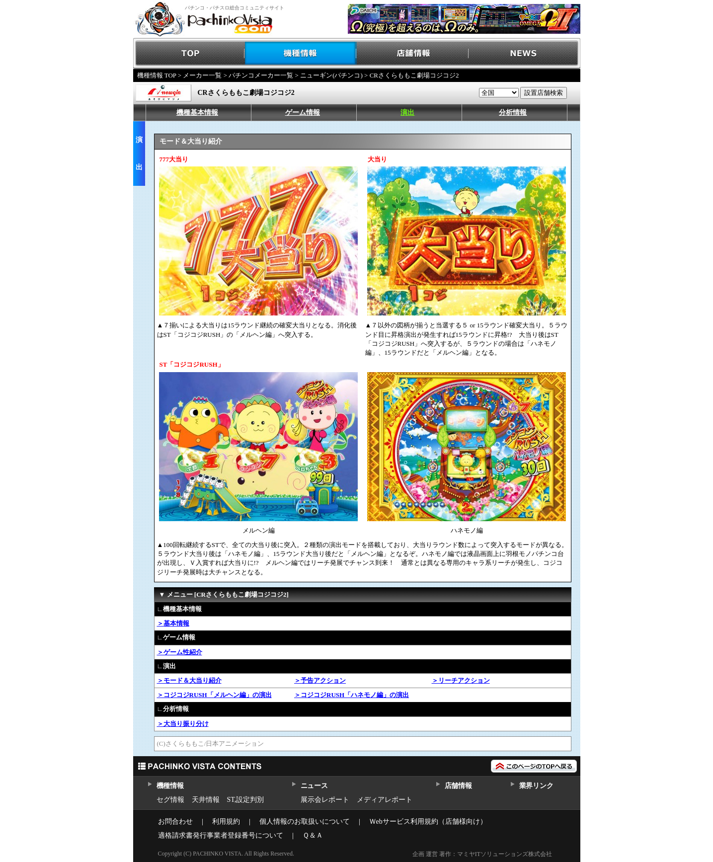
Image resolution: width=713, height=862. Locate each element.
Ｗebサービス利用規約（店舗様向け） (428, 821)
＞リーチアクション (461, 680)
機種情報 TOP (156, 75)
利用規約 (226, 821)
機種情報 (301, 53)
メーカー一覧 (202, 75)
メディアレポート (384, 799)
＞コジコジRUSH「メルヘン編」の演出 (214, 695)
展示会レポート (325, 799)
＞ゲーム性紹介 (179, 652)
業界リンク (536, 785)
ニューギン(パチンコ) (331, 75)
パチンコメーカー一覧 (261, 75)
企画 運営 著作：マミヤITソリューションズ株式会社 (482, 854)
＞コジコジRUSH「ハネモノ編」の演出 (351, 695)
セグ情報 (170, 799)
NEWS (524, 53)
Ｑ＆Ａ (313, 835)
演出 (407, 112)
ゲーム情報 (302, 112)
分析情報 (513, 112)
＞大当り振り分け (183, 723)
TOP (189, 53)
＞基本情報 (173, 623)
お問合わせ (175, 821)
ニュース (314, 785)
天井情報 (206, 799)
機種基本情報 (197, 112)
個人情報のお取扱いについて (304, 821)
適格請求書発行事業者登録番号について (220, 835)
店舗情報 (413, 53)
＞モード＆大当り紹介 (189, 680)
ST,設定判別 (245, 799)
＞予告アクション (320, 680)
